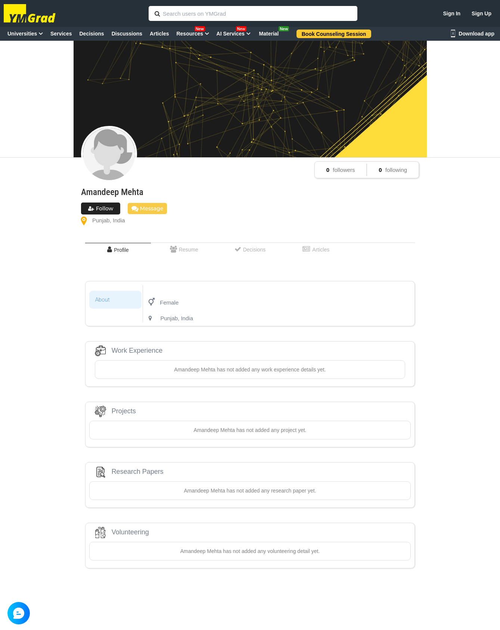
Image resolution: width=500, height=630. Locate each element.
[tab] (118, 250)
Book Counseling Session (334, 34)
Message (147, 208)
